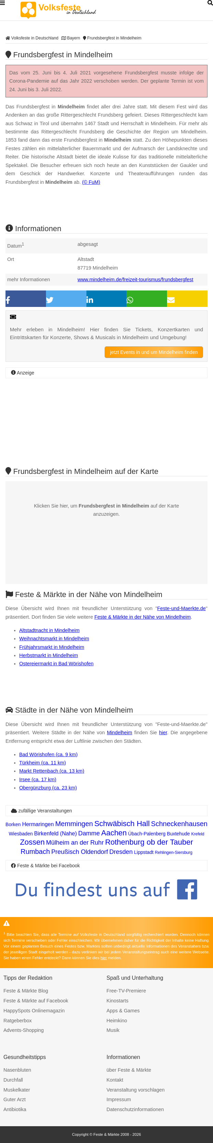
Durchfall (13, 1080)
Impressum (119, 1099)
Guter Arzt (14, 1099)
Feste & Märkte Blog (25, 990)
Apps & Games (123, 1010)
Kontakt (115, 1080)
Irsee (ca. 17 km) (37, 779)
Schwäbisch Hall (122, 823)
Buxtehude (178, 833)
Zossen (32, 842)
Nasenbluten (17, 1070)
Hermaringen (38, 824)
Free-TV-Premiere (126, 990)
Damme (89, 833)
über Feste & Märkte (129, 1070)
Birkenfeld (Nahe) (55, 833)
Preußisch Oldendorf (79, 851)
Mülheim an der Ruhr (75, 842)
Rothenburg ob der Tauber (149, 842)
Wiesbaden (21, 833)
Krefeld (197, 834)
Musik (113, 1030)
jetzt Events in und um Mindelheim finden (154, 352)
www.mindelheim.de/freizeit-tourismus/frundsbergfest (135, 279)
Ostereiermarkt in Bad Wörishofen (56, 663)
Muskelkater (16, 1090)
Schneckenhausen (179, 824)
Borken (13, 824)
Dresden (121, 851)
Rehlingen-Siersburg (173, 852)
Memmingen (74, 824)
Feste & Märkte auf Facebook (35, 1000)
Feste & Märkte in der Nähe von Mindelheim (142, 617)
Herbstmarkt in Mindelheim (48, 655)
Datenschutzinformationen (135, 1109)
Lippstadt (144, 852)
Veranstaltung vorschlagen (136, 1090)
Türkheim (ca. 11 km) (42, 762)
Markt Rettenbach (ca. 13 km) (51, 771)
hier (163, 732)
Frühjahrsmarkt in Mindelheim (51, 647)
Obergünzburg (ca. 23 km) (48, 787)
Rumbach (35, 851)
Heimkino (117, 1020)
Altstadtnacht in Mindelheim (49, 630)
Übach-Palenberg (147, 833)
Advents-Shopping (23, 1030)
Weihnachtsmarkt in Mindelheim (54, 638)
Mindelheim (119, 732)
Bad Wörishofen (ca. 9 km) (48, 754)
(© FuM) (91, 182)
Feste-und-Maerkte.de (181, 608)
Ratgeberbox (17, 1020)
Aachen (114, 833)
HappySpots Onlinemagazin (33, 1010)
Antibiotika (14, 1109)
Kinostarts (118, 1000)
